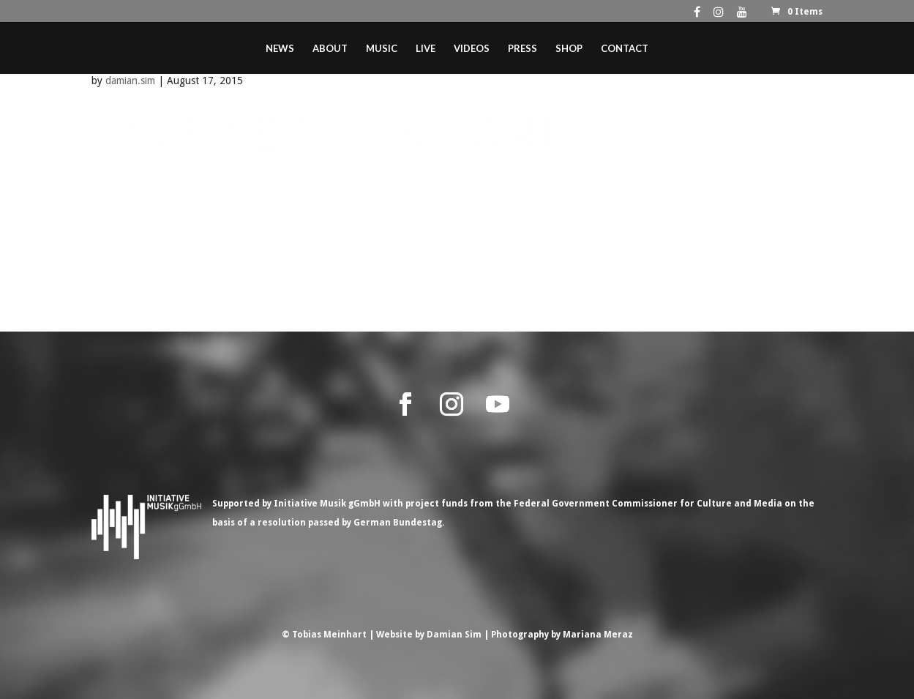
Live (425, 48)
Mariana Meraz (598, 634)
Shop (569, 48)
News (280, 48)
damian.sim (130, 80)
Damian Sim (454, 634)
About (330, 48)
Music (381, 48)
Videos (472, 48)
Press (522, 48)
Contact (624, 48)
